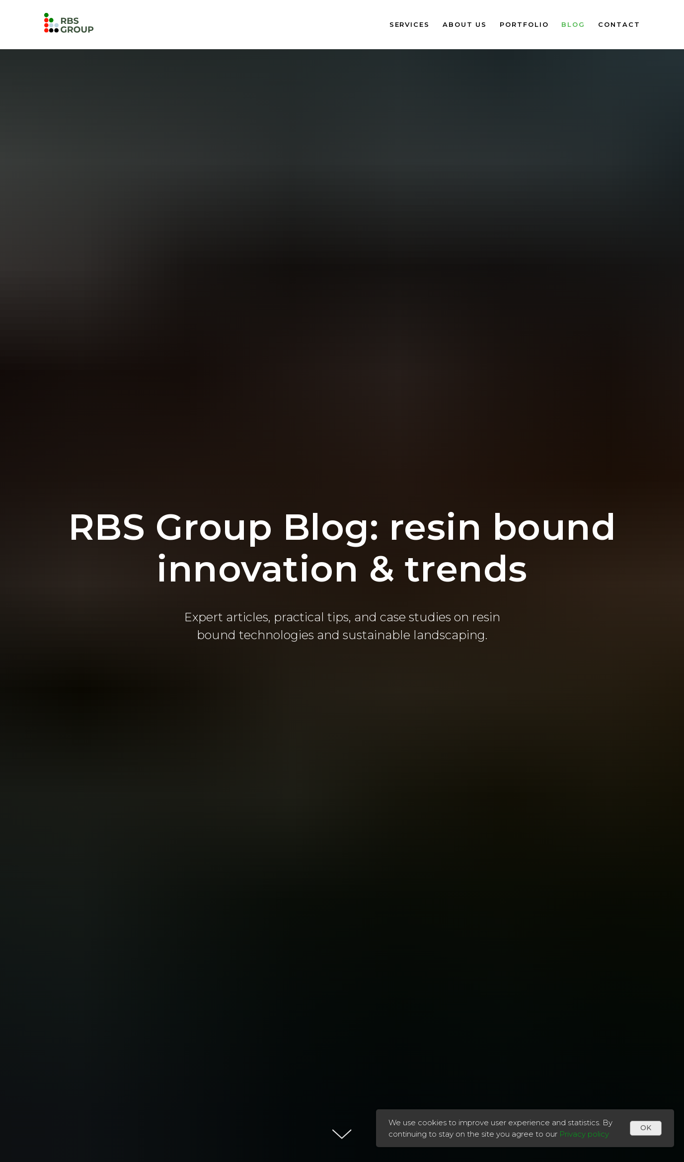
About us (465, 24)
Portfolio (524, 24)
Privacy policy (584, 1134)
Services (409, 24)
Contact (619, 24)
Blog (573, 24)
